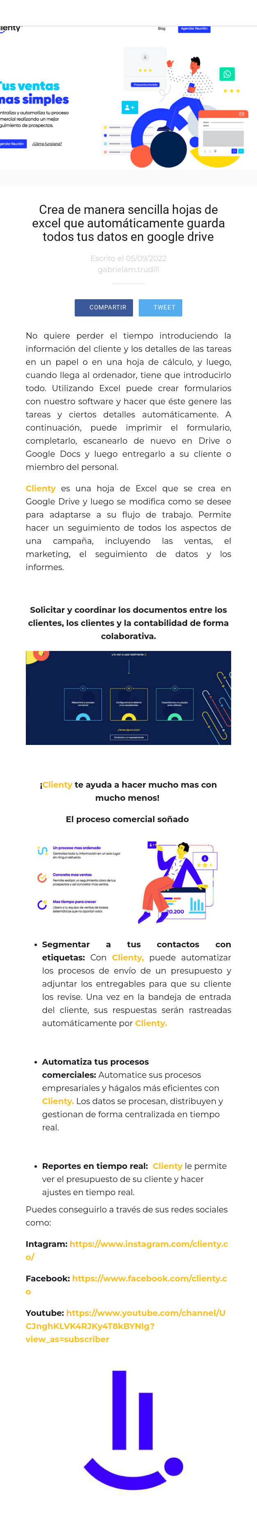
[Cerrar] (13, 13)
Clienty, (128, 957)
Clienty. (151, 1023)
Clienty (41, 488)
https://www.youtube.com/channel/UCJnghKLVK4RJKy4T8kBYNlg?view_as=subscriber (126, 1326)
